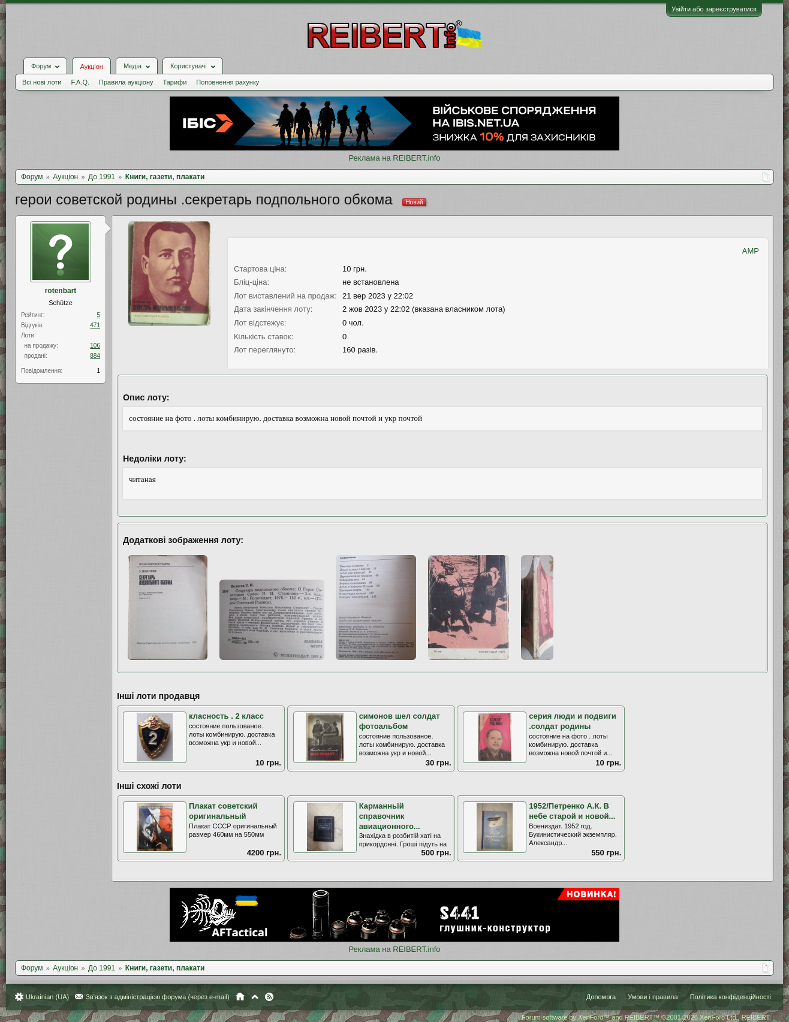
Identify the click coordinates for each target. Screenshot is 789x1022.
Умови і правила (652, 996)
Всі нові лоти (41, 82)
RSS (269, 997)
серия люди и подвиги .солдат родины (572, 721)
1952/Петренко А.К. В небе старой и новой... (572, 811)
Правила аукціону (126, 82)
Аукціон (91, 66)
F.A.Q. (80, 82)
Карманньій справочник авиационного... (389, 815)
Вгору (255, 997)
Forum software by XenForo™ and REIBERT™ (646, 1017)
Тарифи (175, 82)
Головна (240, 997)
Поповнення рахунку (227, 82)
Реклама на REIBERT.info (394, 157)
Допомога (601, 996)
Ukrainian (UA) (47, 996)
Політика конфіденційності (730, 996)
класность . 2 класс (226, 716)
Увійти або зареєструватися (714, 9)
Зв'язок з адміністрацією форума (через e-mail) (158, 996)
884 (95, 355)
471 (95, 325)
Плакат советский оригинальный (223, 811)
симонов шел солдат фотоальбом (399, 721)
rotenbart (61, 291)
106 (95, 345)
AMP (750, 250)
